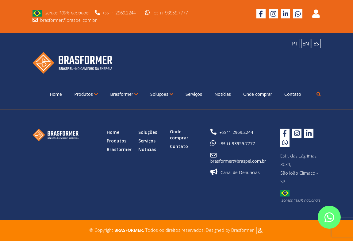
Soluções (147, 132)
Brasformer (119, 149)
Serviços (194, 94)
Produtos (116, 141)
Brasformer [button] (124, 94)
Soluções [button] (161, 94)
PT (295, 43)
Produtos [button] (86, 94)
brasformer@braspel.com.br (65, 20)
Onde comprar (257, 94)
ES (316, 43)
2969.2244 (115, 13)
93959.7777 (166, 13)
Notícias (222, 94)
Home (56, 94)
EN (305, 43)
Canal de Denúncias (235, 172)
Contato (292, 94)
